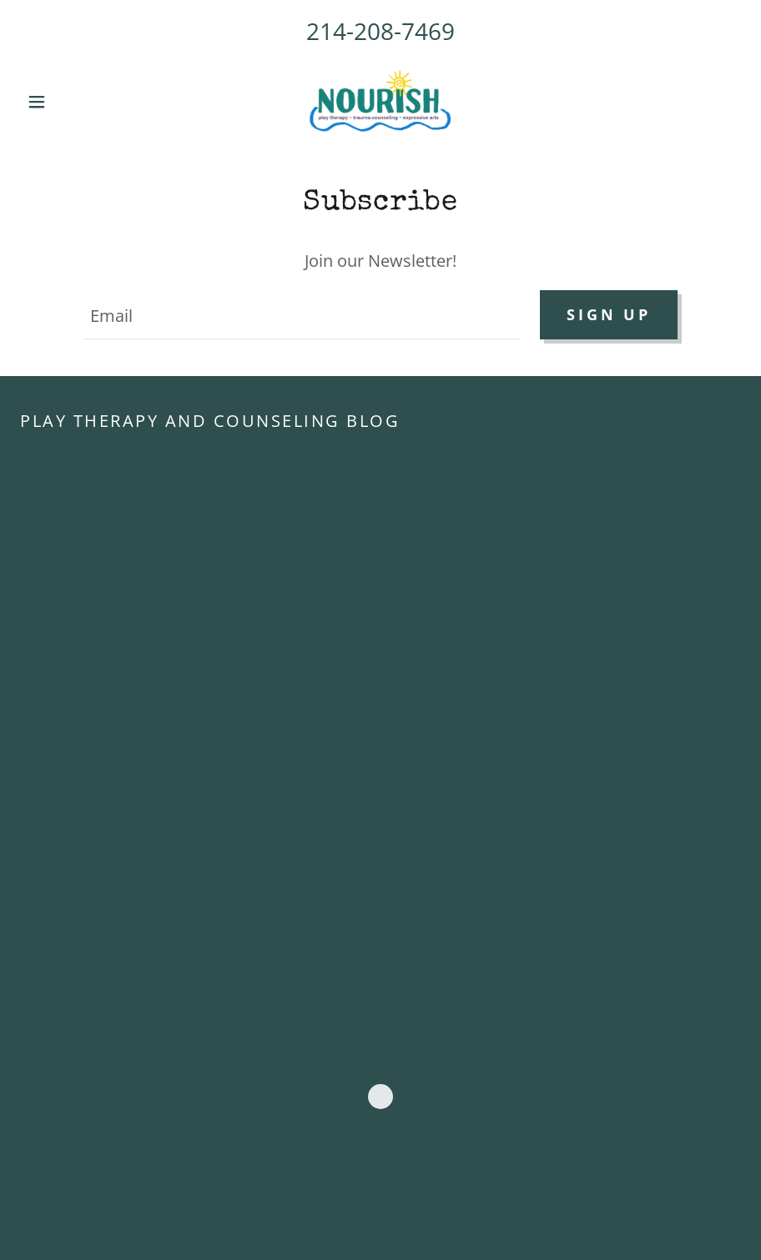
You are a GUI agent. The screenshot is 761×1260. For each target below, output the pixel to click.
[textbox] (301, 314)
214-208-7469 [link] (380, 31)
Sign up (609, 314)
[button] (74, 101)
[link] (381, 101)
